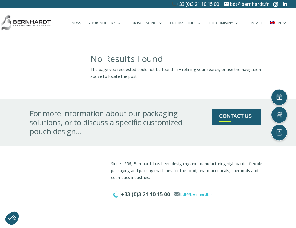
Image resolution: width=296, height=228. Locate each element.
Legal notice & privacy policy (126, 220)
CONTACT (254, 23)
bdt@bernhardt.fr (196, 194)
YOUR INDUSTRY (101, 23)
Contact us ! (237, 116)
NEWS (76, 23)
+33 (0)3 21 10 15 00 (198, 4)
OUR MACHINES (182, 23)
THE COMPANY (221, 23)
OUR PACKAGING (143, 23)
